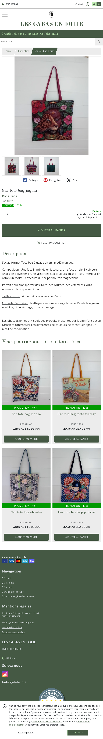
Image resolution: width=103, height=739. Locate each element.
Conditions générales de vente (18, 596)
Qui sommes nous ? (12, 591)
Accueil (9, 50)
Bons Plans (9, 196)
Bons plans (23, 50)
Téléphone (8, 658)
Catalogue (8, 582)
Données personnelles (13, 632)
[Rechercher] (99, 42)
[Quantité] (8, 214)
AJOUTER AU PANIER (51, 230)
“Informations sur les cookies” (47, 721)
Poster (73, 180)
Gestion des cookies (12, 627)
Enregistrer (52, 180)
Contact (79, 4)
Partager (30, 180)
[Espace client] (87, 4)
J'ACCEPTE (78, 732)
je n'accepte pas (26, 732)
